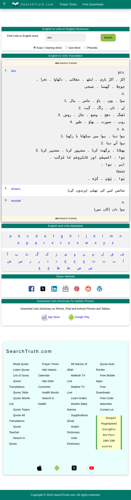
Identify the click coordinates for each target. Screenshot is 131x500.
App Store (51, 317)
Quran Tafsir (20, 392)
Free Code (106, 398)
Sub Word (74, 47)
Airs (13, 70)
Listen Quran (21, 369)
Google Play (78, 317)
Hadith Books (50, 392)
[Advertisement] (65, 17)
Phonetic (92, 47)
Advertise (106, 403)
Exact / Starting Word (49, 47)
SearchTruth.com (33, 4)
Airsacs (15, 188)
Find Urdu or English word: (23, 35)
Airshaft (16, 200)
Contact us (107, 409)
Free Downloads (93, 4)
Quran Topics (21, 409)
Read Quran (21, 364)
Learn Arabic (79, 398)
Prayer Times (68, 4)
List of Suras (21, 375)
